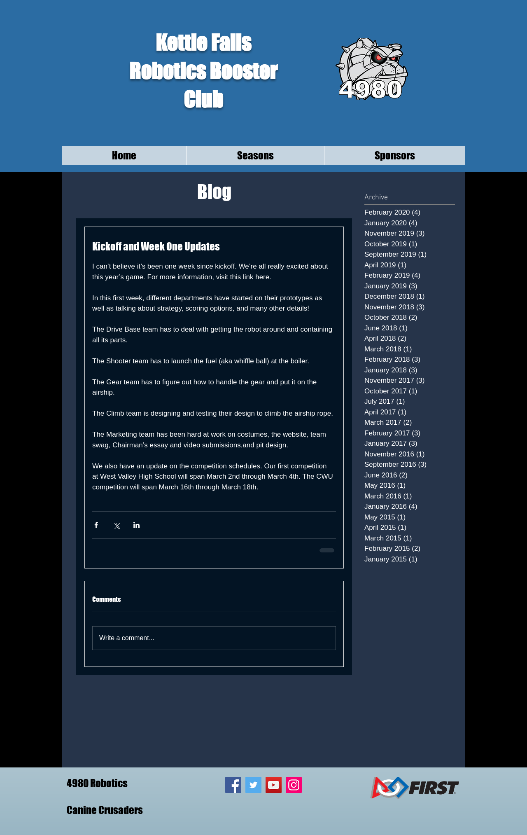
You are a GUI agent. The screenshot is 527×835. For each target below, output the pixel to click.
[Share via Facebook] (96, 525)
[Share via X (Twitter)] (116, 525)
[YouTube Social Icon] (274, 785)
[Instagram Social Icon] (294, 785)
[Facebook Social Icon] (233, 785)
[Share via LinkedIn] (136, 525)
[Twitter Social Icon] (253, 785)
